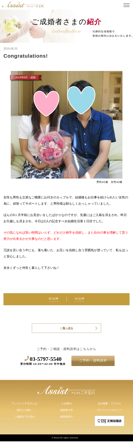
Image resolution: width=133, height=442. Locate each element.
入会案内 (66, 404)
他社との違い (24, 410)
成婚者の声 (66, 410)
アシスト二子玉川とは (24, 404)
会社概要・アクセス (109, 404)
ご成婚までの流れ (24, 417)
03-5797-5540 (43, 361)
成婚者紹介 (66, 417)
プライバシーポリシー (109, 410)
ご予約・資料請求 (93, 361)
